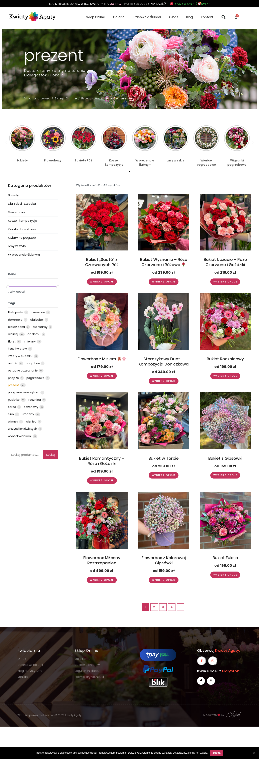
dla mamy (40, 327)
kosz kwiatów (17, 349)
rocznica (34, 400)
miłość (13, 363)
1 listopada (16, 312)
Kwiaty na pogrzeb (22, 237)
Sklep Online (95, 17)
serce (12, 407)
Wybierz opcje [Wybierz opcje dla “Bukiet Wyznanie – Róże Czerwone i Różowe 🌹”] (164, 281)
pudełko (14, 400)
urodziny (28, 414)
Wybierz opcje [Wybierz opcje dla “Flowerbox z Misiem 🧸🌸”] (102, 375)
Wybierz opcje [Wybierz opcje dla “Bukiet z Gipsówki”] (225, 475)
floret (12, 341)
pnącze (13, 378)
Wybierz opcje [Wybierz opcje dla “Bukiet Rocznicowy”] (225, 375)
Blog (189, 17)
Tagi (11, 303)
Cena (12, 274)
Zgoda (217, 752)
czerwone (38, 312)
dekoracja (15, 320)
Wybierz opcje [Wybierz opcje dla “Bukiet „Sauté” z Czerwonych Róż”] (102, 281)
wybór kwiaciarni (20, 436)
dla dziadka (16, 327)
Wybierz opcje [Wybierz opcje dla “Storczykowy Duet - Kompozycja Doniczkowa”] (164, 381)
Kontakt (207, 17)
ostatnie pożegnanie (23, 370)
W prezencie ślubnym (24, 254)
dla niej (13, 334)
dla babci (37, 320)
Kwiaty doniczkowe (22, 229)
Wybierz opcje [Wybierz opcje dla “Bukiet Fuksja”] (225, 574)
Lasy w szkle (17, 246)
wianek (13, 422)
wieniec (31, 422)
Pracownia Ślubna (147, 17)
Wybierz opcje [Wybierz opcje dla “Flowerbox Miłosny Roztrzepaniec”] (102, 580)
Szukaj (50, 455)
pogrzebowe (35, 378)
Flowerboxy (16, 212)
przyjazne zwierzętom (24, 392)
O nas (173, 17)
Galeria (119, 17)
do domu (34, 334)
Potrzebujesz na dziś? (167, 3)
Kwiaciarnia (28, 650)
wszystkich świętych (23, 429)
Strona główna (37, 98)
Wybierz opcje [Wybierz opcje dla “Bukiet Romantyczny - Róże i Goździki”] (102, 480)
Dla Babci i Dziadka (22, 203)
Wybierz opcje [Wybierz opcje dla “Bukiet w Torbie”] (164, 475)
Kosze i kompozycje (22, 220)
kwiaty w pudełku (20, 356)
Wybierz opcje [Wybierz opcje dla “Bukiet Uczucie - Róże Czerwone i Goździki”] (225, 281)
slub (11, 414)
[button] (129, 171)
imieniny (30, 341)
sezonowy (31, 407)
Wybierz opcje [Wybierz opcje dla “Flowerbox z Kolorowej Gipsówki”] (164, 580)
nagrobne (33, 363)
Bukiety (13, 195)
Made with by (222, 715)
